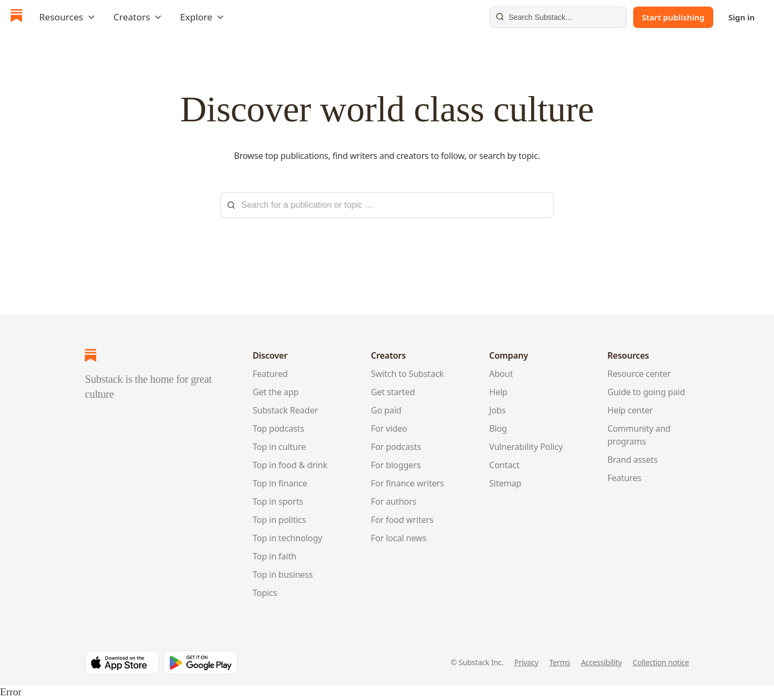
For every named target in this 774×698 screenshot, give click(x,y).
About (501, 374)
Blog (498, 428)
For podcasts (396, 447)
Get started (393, 392)
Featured (270, 374)
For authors (394, 501)
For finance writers (407, 483)
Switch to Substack (407, 374)
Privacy (526, 662)
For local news (398, 538)
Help (498, 392)
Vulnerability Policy (526, 447)
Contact (504, 465)
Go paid (386, 410)
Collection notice (661, 662)
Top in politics (279, 520)
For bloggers (396, 465)
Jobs (497, 410)
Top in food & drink (290, 465)
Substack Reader (285, 410)
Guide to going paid (646, 392)
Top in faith (274, 556)
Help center (630, 410)
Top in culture (279, 447)
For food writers (402, 520)
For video (389, 428)
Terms (559, 662)
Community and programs (638, 435)
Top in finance (280, 483)
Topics (265, 593)
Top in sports (278, 501)
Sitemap (505, 483)
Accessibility (601, 662)
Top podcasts (278, 428)
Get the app (276, 392)
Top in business (283, 574)
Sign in (741, 17)
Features (624, 478)
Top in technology (287, 538)
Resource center (639, 374)
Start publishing (673, 17)
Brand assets (632, 460)
